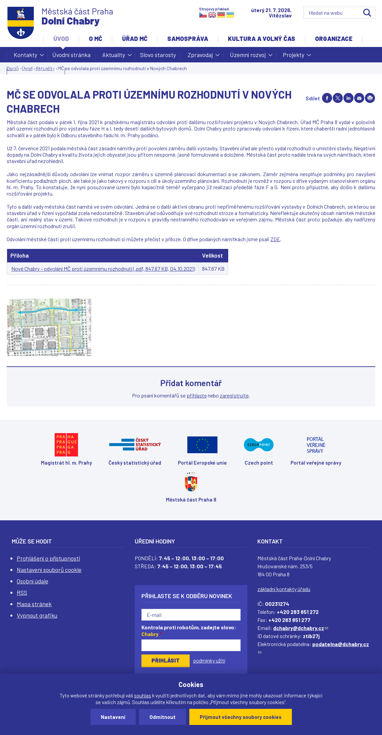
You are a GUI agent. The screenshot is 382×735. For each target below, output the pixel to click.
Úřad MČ (134, 38)
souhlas (142, 695)
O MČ (95, 38)
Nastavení (113, 717)
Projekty (293, 56)
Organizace (334, 38)
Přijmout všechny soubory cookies (240, 717)
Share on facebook (327, 98)
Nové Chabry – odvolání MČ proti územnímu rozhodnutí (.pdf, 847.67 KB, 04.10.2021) (103, 268)
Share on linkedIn (348, 98)
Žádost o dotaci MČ (36, 70)
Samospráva (187, 38)
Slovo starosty (158, 54)
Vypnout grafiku (37, 615)
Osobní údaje (32, 581)
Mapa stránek (34, 604)
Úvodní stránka (71, 54)
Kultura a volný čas (261, 38)
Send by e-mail (359, 98)
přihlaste (197, 395)
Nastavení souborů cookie (49, 569)
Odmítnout (162, 717)
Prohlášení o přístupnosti (48, 558)
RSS (22, 592)
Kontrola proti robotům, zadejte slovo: (188, 630)
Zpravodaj (200, 56)
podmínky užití (209, 660)
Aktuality (114, 56)
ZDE (275, 239)
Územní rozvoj (247, 56)
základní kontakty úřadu (283, 589)
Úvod (61, 38)
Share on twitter (338, 98)
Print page (370, 98)
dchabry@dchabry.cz (300, 628)
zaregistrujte (234, 395)
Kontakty (25, 56)
